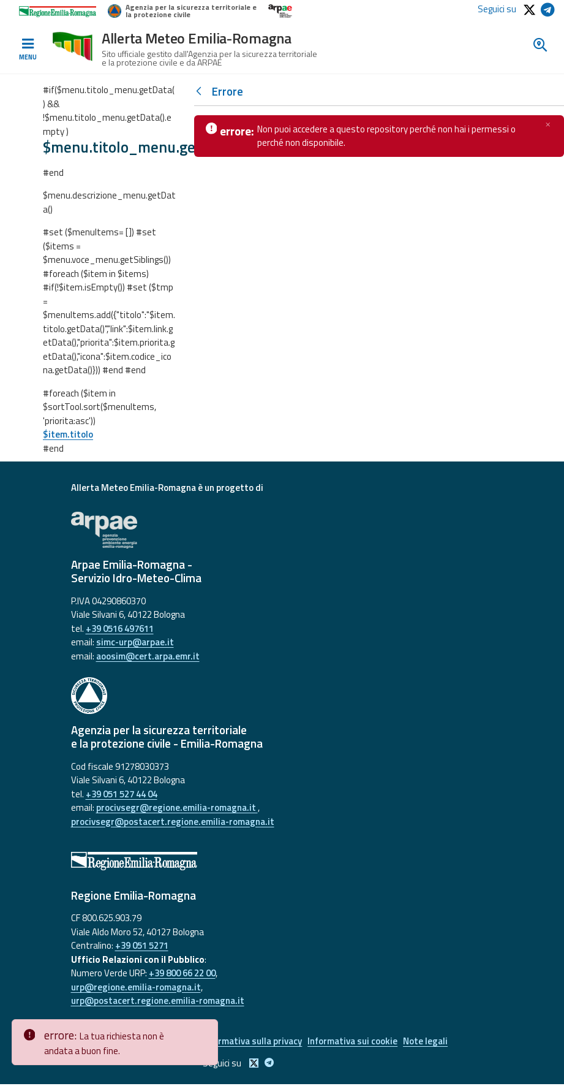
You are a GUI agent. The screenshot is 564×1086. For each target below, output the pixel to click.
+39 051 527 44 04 (121, 794)
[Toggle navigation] (27, 50)
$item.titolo (68, 434)
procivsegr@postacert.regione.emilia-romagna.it (172, 821)
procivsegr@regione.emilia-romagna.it (177, 807)
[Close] (206, 1029)
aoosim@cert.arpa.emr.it (148, 656)
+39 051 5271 (141, 945)
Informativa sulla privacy (251, 1042)
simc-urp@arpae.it (135, 642)
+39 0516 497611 (120, 628)
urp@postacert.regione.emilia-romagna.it (157, 1000)
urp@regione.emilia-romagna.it (136, 987)
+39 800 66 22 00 (182, 973)
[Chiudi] (548, 124)
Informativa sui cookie (355, 1042)
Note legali (431, 1042)
